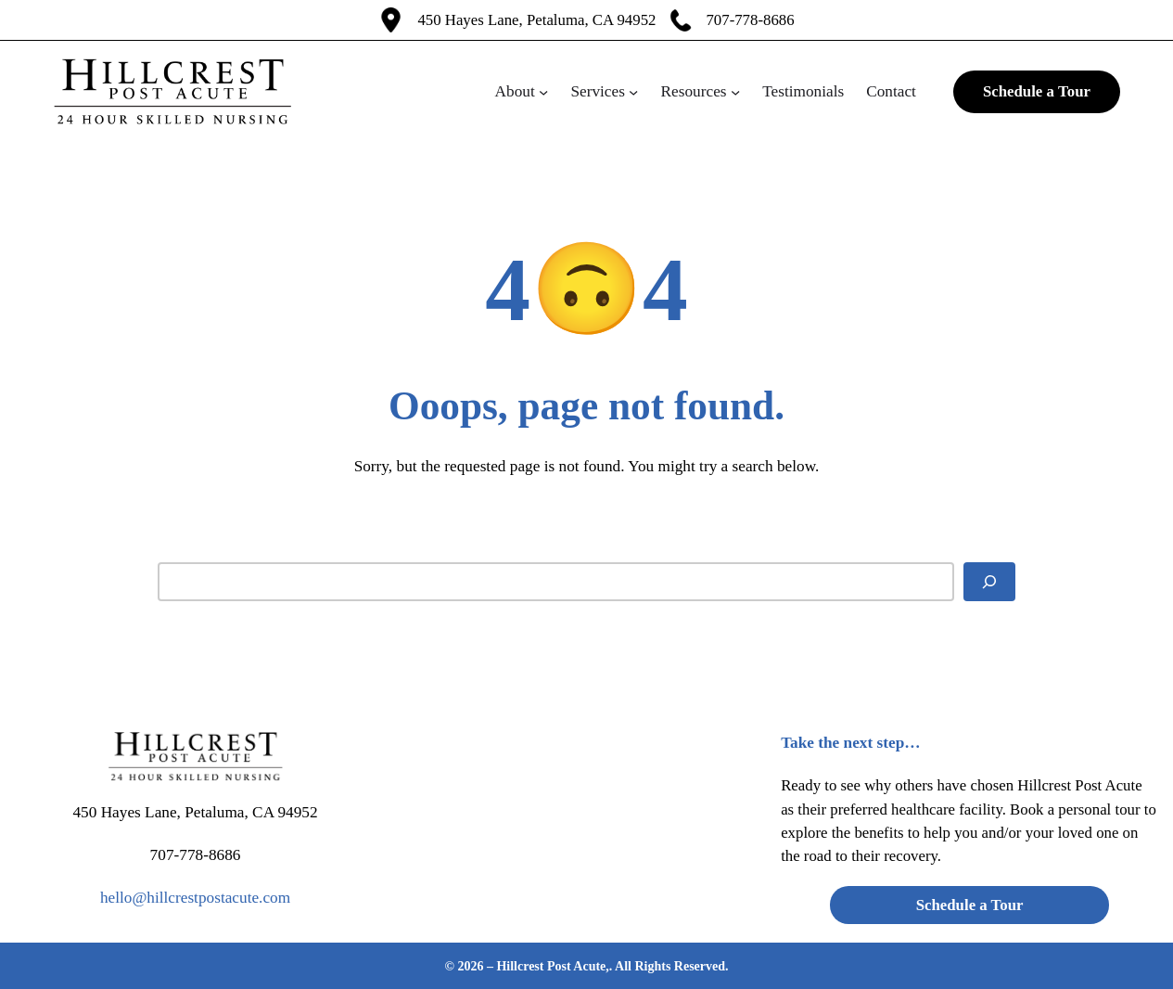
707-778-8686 (750, 20)
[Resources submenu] (735, 91)
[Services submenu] (633, 91)
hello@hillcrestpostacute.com (195, 897)
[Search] (989, 581)
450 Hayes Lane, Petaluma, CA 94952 (536, 20)
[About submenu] (543, 91)
